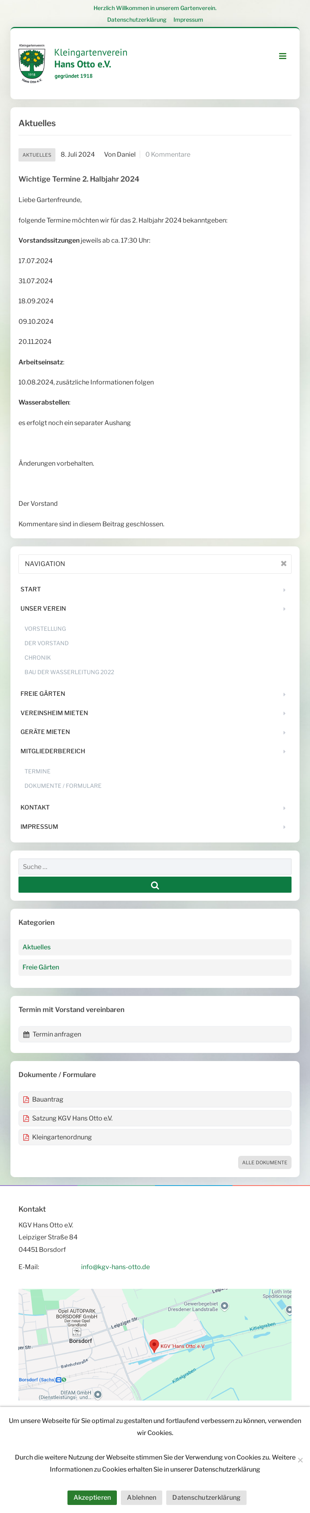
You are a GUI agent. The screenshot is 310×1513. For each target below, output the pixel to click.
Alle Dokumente (265, 1162)
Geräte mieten (45, 732)
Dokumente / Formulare (63, 785)
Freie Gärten (42, 693)
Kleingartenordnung (57, 1137)
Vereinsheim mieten (54, 713)
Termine (37, 771)
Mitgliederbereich (52, 751)
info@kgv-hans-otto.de (115, 1267)
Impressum (188, 19)
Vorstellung (45, 628)
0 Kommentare (167, 154)
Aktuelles (36, 155)
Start (30, 589)
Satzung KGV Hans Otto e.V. (67, 1118)
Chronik (37, 657)
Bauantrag (43, 1099)
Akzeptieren (92, 1497)
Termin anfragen (52, 1034)
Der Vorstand (46, 643)
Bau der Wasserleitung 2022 (69, 672)
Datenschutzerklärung (137, 19)
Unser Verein (43, 608)
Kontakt (35, 807)
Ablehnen (141, 1497)
